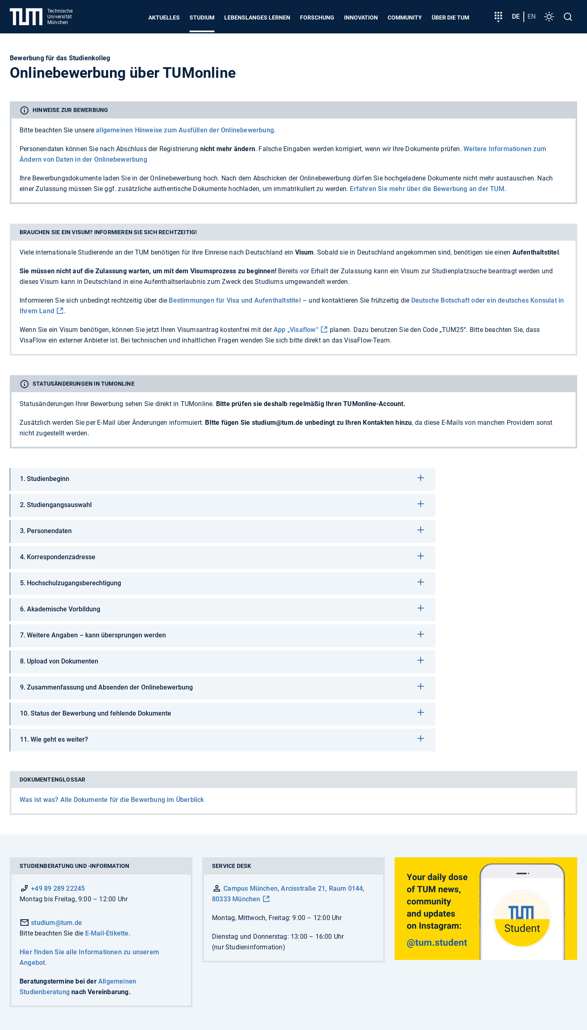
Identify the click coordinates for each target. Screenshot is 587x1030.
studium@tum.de (51, 923)
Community (405, 17)
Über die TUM (450, 17)
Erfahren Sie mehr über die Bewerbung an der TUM (427, 189)
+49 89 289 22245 (58, 888)
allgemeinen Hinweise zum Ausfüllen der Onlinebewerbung (185, 130)
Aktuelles (164, 17)
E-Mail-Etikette (107, 933)
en (531, 16)
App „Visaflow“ (296, 330)
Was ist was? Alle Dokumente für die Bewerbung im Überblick (112, 800)
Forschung (317, 17)
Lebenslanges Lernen (257, 17)
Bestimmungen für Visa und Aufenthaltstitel (234, 300)
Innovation (361, 17)
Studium (202, 17)
